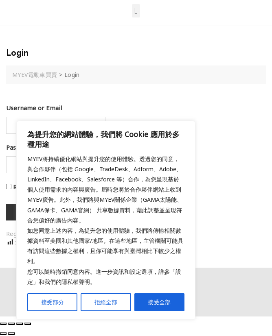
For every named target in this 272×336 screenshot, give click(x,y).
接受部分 (52, 302)
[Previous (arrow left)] (3, 333)
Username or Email (34, 108)
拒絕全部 (105, 302)
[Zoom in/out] (27, 324)
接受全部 (159, 302)
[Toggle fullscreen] (19, 324)
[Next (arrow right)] (11, 333)
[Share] (11, 324)
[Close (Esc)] (3, 324)
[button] (136, 10)
